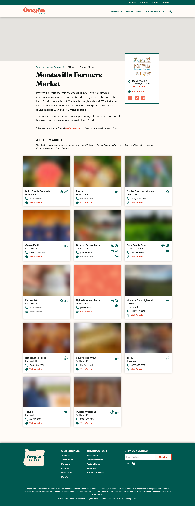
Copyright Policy (131, 498)
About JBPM (67, 459)
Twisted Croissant (86, 411)
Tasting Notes (93, 464)
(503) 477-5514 (87, 419)
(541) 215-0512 (87, 252)
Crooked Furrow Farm (88, 245)
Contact (155, 3)
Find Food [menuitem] (116, 11)
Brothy (79, 191)
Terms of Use (106, 498)
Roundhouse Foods (35, 357)
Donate (166, 3)
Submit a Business (95, 472)
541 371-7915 (35, 419)
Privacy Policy (117, 498)
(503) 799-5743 (138, 311)
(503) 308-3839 (138, 198)
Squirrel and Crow (86, 357)
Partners (144, 3)
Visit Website (138, 91)
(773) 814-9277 (87, 307)
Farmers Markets (44, 67)
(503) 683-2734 (36, 365)
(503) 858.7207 (138, 365)
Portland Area (60, 67)
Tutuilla (29, 411)
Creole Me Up (32, 245)
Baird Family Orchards (37, 191)
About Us (132, 3)
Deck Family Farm (136, 245)
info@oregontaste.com (74, 128)
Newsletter (66, 472)
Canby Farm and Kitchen (140, 191)
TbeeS (130, 357)
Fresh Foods (92, 455)
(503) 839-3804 (37, 252)
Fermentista (31, 300)
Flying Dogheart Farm (88, 300)
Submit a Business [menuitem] (155, 11)
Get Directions (139, 86)
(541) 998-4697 (138, 252)
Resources (92, 468)
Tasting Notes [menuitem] (133, 11)
